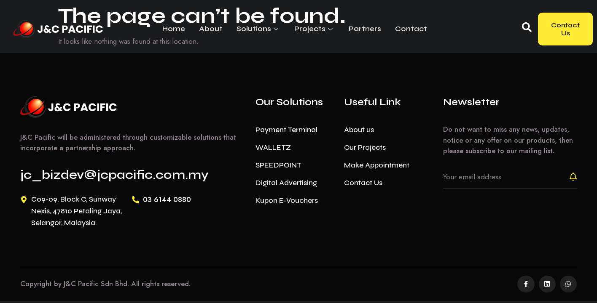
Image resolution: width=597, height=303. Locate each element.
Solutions (255, 28)
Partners (359, 28)
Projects (310, 28)
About (209, 28)
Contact (404, 28)
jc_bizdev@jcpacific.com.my (114, 174)
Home (172, 28)
